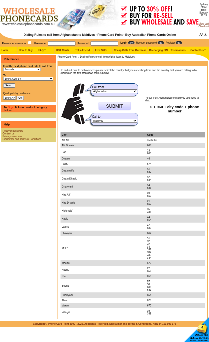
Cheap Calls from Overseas (130, 50)
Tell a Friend (82, 50)
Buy (10, 107)
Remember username (14, 43)
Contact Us (197, 50)
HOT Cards (62, 50)
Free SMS (100, 50)
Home (5, 50)
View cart (204, 23)
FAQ (41, 50)
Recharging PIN (158, 50)
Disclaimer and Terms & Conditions (21, 139)
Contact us (8, 133)
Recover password (12, 130)
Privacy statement (12, 136)
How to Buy (26, 50)
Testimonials (178, 50)
